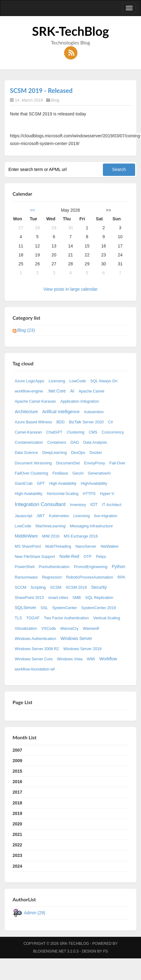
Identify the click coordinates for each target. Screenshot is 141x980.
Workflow (108, 658)
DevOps (78, 453)
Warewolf (91, 628)
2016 (17, 781)
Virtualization (26, 628)
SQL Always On (103, 381)
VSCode (48, 628)
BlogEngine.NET (49, 951)
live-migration (105, 516)
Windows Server (76, 638)
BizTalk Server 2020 (86, 422)
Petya (101, 556)
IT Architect (111, 505)
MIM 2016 (50, 536)
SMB (77, 598)
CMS (93, 432)
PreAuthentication (54, 567)
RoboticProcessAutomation (89, 577)
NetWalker (110, 546)
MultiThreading (58, 546)
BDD (60, 422)
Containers (56, 442)
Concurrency (113, 432)
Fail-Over (117, 463)
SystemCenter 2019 (98, 608)
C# (110, 422)
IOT (94, 504)
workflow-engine (29, 391)
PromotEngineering (91, 567)
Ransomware (26, 577)
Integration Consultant (40, 504)
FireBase (60, 473)
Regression (52, 577)
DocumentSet (68, 463)
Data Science (26, 453)
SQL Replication (99, 598)
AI (72, 390)
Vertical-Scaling (106, 618)
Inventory (78, 505)
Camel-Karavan (28, 432)
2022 (17, 844)
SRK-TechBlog (70, 31)
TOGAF (33, 618)
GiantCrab (24, 483)
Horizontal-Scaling (62, 494)
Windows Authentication (35, 639)
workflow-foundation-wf (35, 669)
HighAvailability (94, 483)
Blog (55, 100)
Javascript (24, 516)
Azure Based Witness (33, 422)
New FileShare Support (35, 556)
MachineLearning (51, 526)
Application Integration (79, 401)
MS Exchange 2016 (81, 536)
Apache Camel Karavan (35, 401)
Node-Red (69, 556)
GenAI (78, 473)
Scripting (38, 587)
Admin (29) (34, 912)
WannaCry (69, 628)
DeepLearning (54, 453)
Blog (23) (26, 330)
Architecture (26, 411)
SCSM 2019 (76, 587)
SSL (44, 608)
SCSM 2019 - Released (41, 90)
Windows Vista (69, 659)
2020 (17, 823)
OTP (88, 556)
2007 (17, 750)
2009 (17, 760)
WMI (91, 659)
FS (105, 951)
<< (32, 210)
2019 (17, 813)
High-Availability (28, 494)
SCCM (20, 587)
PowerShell (25, 567)
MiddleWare (26, 536)
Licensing (57, 381)
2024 (17, 866)
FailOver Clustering (31, 473)
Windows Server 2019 (82, 649)
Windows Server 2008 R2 (37, 649)
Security (99, 587)
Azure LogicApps (29, 381)
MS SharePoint (28, 546)
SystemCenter (64, 608)
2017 (17, 792)
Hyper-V (107, 494)
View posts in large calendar (70, 289)
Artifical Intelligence (61, 411)
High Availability (63, 483)
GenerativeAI (99, 473)
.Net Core (56, 390)
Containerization (29, 442)
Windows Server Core (34, 659)
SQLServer (25, 607)
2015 (17, 771)
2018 (17, 802)
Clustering (76, 432)
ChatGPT (54, 432)
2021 (17, 834)
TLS (18, 618)
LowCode (77, 381)
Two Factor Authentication (66, 618)
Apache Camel (91, 391)
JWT (41, 516)
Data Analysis (95, 442)
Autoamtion (94, 412)
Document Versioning (33, 463)
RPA (121, 577)
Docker (96, 453)
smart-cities (58, 598)
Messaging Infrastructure (91, 526)
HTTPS (89, 494)
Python (118, 566)
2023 (17, 855)
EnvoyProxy (94, 463)
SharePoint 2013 (29, 598)
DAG (74, 442)
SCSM (55, 587)
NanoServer (86, 546)
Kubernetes (59, 516)
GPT (41, 483)
